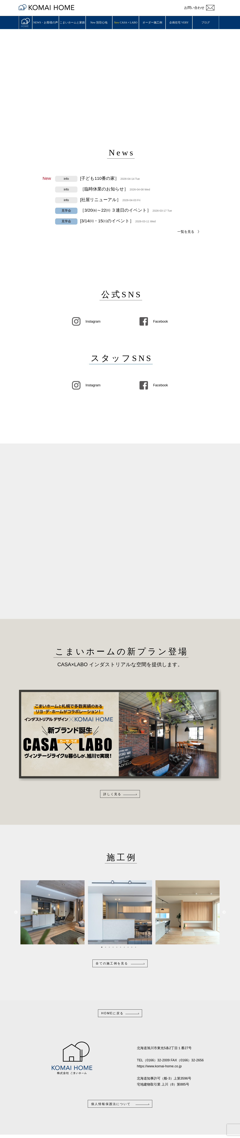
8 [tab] (129, 947)
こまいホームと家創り (72, 25)
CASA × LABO (128, 22)
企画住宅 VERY (179, 22)
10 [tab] (137, 947)
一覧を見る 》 (189, 232)
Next (224, 912)
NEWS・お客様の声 (45, 22)
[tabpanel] (52, 912)
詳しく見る (112, 794)
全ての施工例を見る (112, 963)
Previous (16, 912)
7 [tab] (126, 947)
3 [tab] (110, 947)
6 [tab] (122, 947)
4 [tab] (114, 947)
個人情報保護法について (111, 1104)
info (66, 179)
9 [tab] (133, 947)
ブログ (205, 22)
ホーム (25, 22)
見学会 (66, 210)
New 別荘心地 (98, 22)
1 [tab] (103, 947)
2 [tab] (107, 947)
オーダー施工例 (152, 22)
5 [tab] (118, 947)
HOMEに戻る (112, 1013)
